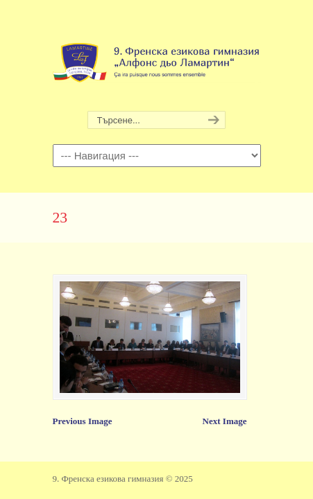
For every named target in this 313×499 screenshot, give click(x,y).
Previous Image (82, 421)
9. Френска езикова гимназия (157, 56)
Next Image (225, 421)
